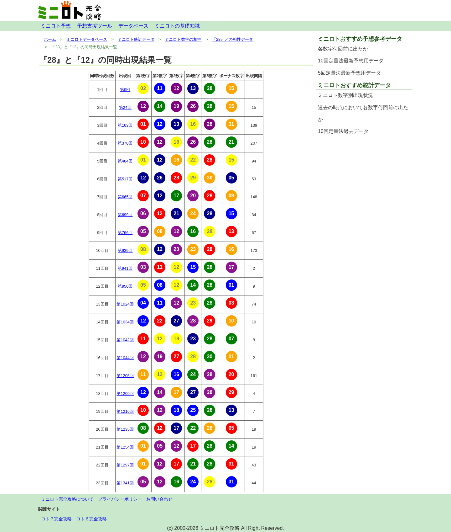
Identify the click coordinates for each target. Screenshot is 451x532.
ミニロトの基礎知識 (177, 26)
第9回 (125, 89)
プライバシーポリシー (120, 499)
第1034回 (125, 322)
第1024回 (125, 304)
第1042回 (125, 340)
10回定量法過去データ (343, 131)
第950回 (125, 286)
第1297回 (125, 465)
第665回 (125, 196)
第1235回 (125, 429)
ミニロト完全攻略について (67, 499)
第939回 (125, 250)
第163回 (125, 125)
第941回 (125, 268)
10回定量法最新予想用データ (351, 60)
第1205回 (125, 375)
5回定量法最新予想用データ (349, 73)
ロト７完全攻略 (56, 518)
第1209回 (125, 393)
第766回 (125, 232)
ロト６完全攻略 (91, 518)
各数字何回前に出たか (343, 48)
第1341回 (125, 483)
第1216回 (125, 411)
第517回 (125, 179)
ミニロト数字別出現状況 (345, 95)
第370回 (125, 143)
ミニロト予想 (56, 26)
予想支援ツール (94, 26)
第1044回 (125, 357)
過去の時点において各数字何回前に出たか (363, 113)
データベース (133, 26)
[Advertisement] (364, 182)
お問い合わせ (159, 499)
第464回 (125, 161)
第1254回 (125, 447)
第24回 (125, 107)
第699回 (125, 214)
